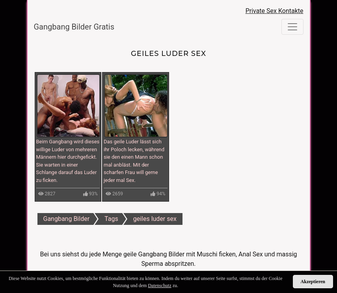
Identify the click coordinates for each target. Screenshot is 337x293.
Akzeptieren (313, 281)
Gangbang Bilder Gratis (74, 27)
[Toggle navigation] (292, 27)
